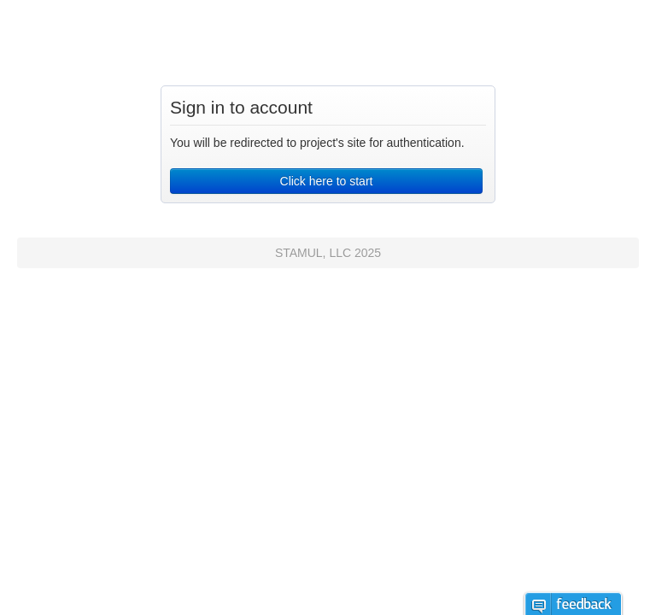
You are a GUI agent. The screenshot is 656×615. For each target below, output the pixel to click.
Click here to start (326, 181)
